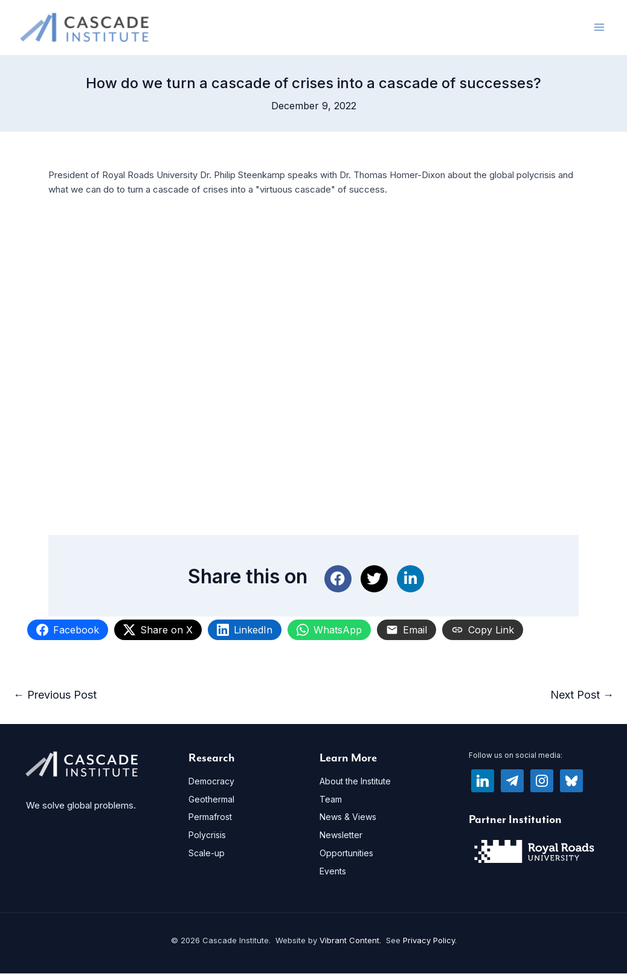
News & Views (348, 817)
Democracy (211, 781)
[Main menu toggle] (600, 27)
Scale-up (206, 853)
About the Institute (355, 781)
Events (333, 871)
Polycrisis (207, 835)
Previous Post (55, 695)
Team (331, 799)
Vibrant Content (349, 941)
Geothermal (211, 799)
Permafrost (210, 817)
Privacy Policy (429, 941)
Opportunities (346, 853)
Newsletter (341, 835)
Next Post (582, 695)
